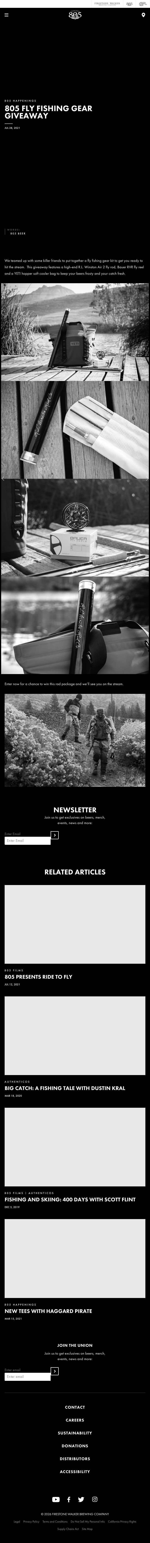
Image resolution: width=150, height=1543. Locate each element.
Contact (75, 1407)
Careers (75, 1420)
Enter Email (28, 838)
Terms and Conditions (55, 1521)
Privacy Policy (31, 1521)
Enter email (28, 1374)
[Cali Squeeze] (143, 4)
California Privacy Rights (122, 1521)
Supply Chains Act (68, 1529)
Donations (75, 1446)
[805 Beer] (129, 4)
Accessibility (75, 1471)
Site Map (87, 1529)
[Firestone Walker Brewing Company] (107, 4)
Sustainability (75, 1433)
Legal (17, 1521)
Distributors (75, 1459)
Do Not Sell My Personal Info (88, 1521)
